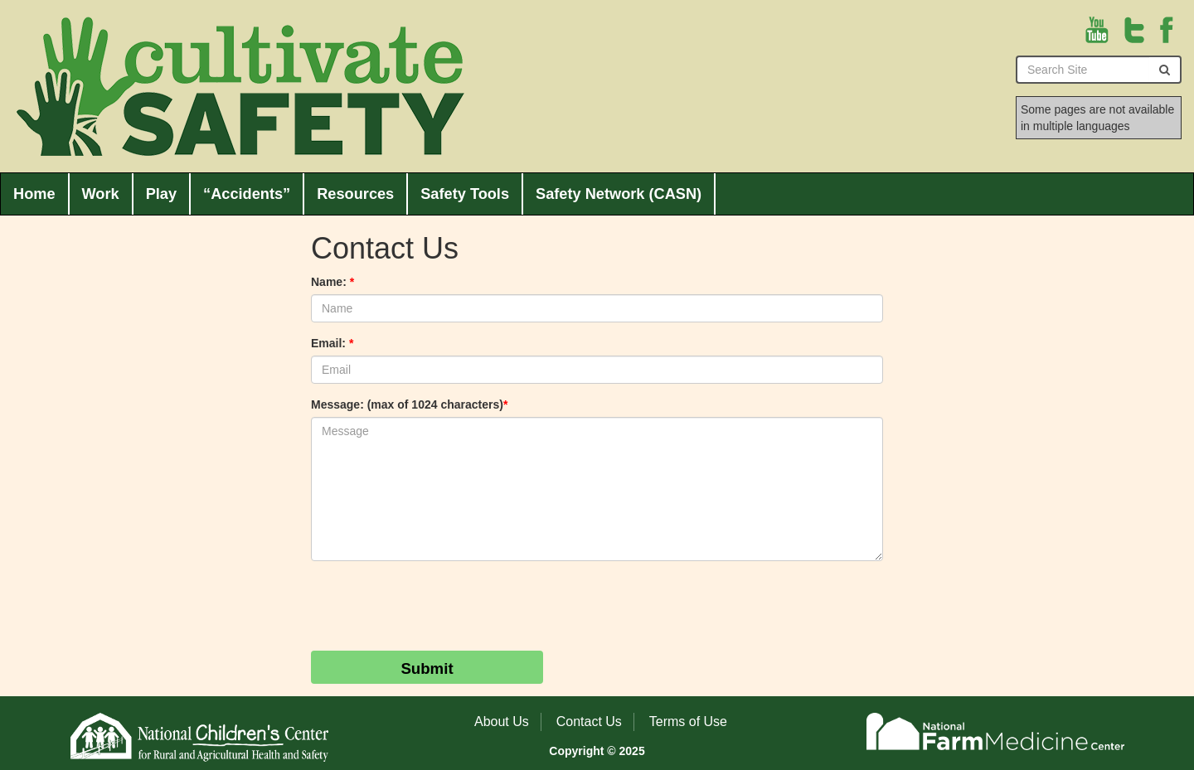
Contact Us (589, 721)
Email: (332, 343)
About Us (501, 721)
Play (161, 194)
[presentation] (437, 606)
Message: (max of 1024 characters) (409, 404)
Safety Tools (464, 194)
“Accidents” (246, 194)
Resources (355, 194)
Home (34, 194)
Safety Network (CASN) (618, 194)
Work (100, 194)
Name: (332, 281)
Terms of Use (688, 721)
